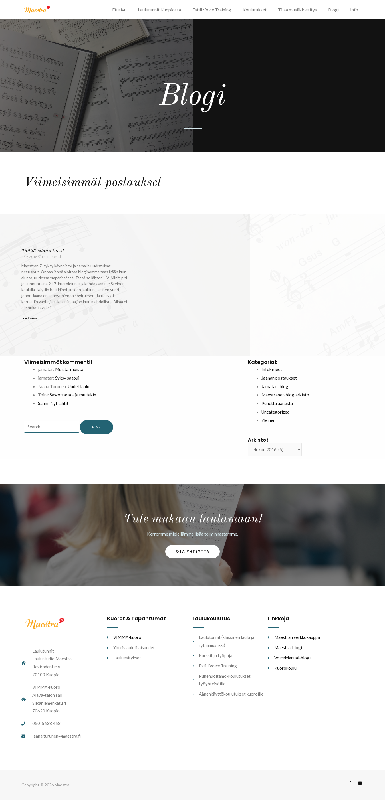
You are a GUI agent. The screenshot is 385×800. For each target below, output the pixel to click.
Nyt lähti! (59, 406)
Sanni (43, 406)
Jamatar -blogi (275, 389)
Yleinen (268, 423)
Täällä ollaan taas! (42, 254)
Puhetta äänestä (277, 406)
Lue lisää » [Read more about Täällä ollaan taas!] (29, 321)
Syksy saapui (67, 381)
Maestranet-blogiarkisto (286, 398)
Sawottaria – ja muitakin (73, 398)
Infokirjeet (271, 372)
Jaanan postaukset (279, 381)
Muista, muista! (70, 372)
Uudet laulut (80, 389)
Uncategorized (276, 415)
